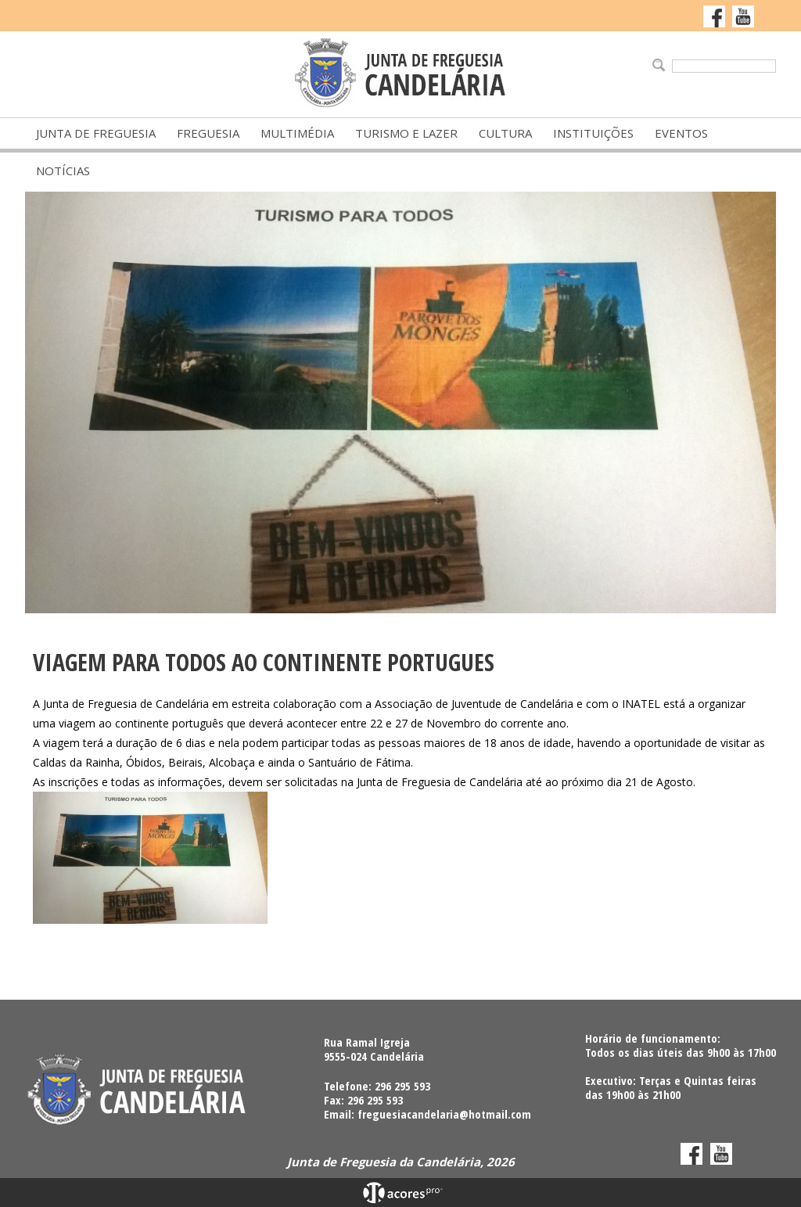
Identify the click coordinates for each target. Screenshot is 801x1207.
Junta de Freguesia (96, 133)
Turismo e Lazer (406, 133)
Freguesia (208, 133)
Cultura (505, 133)
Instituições (593, 133)
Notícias (63, 170)
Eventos (681, 133)
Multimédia (297, 133)
